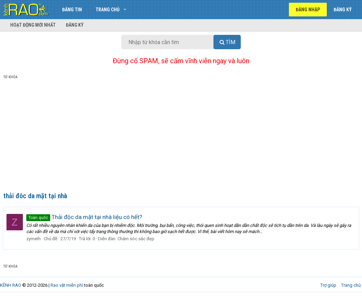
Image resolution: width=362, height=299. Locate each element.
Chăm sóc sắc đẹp (136, 238)
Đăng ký (75, 25)
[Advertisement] (181, 137)
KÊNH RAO (10, 285)
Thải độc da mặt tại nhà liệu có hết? (85, 217)
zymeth (34, 238)
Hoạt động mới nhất (33, 25)
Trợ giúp (328, 285)
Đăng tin (72, 9)
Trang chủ (108, 9)
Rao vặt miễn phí (67, 285)
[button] (124, 9)
